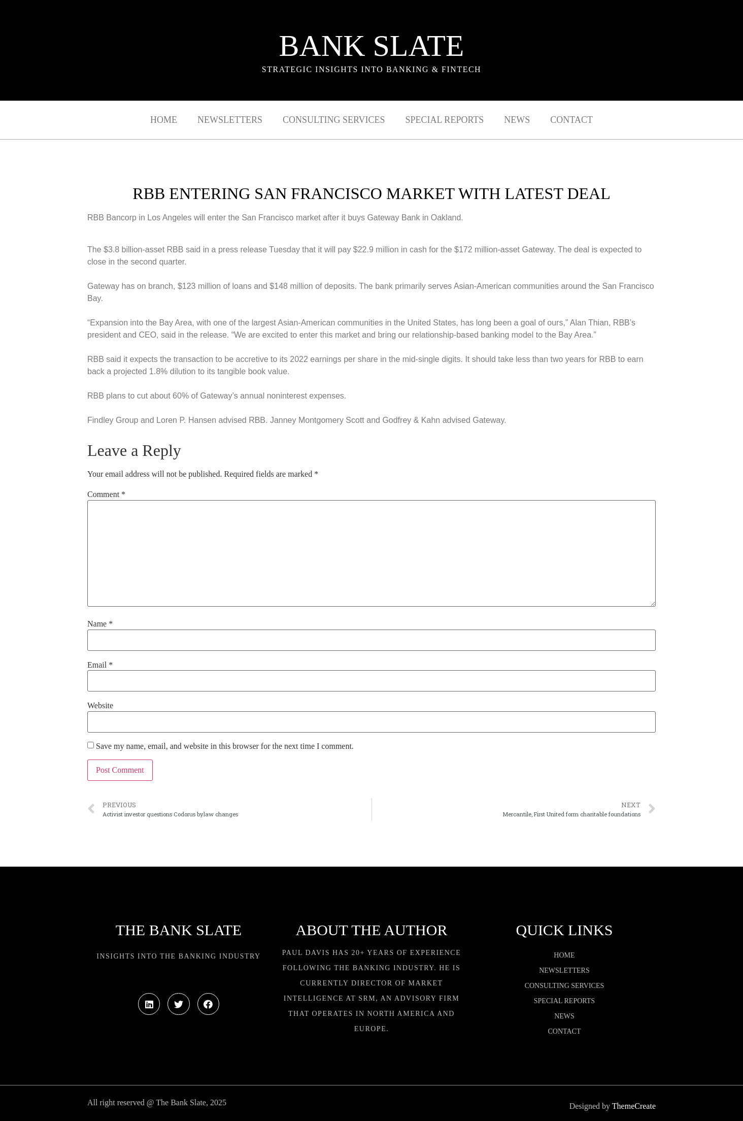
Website (100, 706)
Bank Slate (371, 45)
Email (100, 665)
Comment (106, 494)
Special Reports (445, 120)
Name (100, 624)
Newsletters (229, 120)
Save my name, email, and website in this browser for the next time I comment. (225, 746)
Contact (571, 120)
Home (163, 120)
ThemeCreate (634, 1106)
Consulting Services (334, 120)
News (517, 120)
